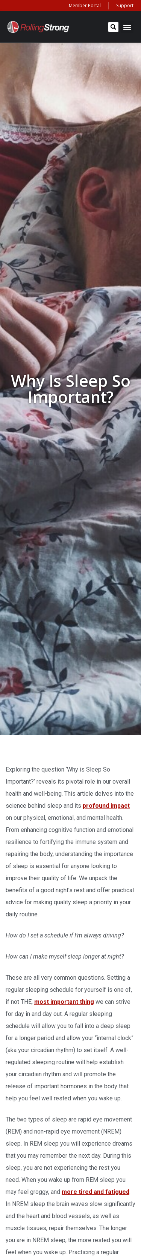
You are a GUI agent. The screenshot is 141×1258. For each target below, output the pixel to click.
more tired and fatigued (95, 1191)
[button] (113, 27)
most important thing (64, 1001)
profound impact (106, 805)
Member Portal (85, 5)
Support (124, 5)
